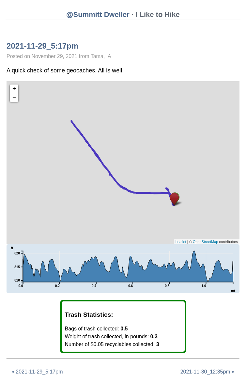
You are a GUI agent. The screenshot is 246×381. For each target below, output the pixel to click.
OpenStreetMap (205, 242)
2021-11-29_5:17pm (42, 45)
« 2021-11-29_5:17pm (37, 371)
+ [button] (14, 89)
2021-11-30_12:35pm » (207, 371)
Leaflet (181, 242)
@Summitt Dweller (98, 14)
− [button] (14, 97)
